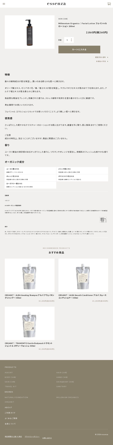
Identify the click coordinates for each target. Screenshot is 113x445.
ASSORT (9, 373)
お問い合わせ (47, 438)
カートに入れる (79, 49)
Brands (9, 392)
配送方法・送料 (100, 57)
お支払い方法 (101, 61)
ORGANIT (9, 402)
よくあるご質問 (11, 418)
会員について (10, 424)
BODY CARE (10, 377)
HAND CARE (62, 377)
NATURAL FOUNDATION (16, 397)
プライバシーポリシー (32, 436)
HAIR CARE (61, 373)
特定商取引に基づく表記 (13, 436)
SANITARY (61, 386)
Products (10, 367)
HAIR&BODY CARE (65, 382)
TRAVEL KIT (11, 386)
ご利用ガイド (10, 413)
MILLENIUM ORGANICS (67, 397)
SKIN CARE (10, 382)
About (8, 407)
